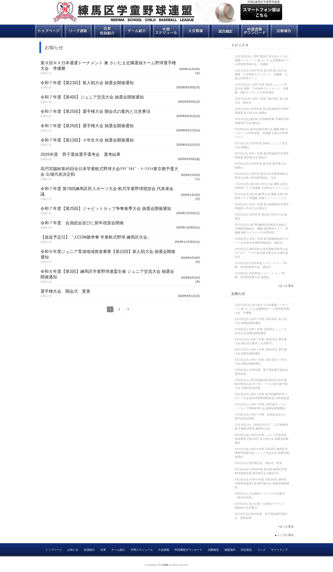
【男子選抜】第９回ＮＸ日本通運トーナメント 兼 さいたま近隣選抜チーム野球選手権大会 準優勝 (262, 60)
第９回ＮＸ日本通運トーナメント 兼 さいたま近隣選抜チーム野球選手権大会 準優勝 (262, 308)
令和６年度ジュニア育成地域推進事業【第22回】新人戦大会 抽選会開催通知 (262, 438)
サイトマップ (279, 549)
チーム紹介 (118, 549)
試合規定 (246, 549)
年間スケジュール (142, 549)
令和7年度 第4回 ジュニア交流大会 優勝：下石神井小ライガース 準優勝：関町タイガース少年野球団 (261, 88)
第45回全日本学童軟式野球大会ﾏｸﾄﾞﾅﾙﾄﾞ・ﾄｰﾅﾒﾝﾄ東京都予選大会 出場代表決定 (261, 252)
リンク (261, 549)
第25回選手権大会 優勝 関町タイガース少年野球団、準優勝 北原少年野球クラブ (261, 133)
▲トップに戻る (284, 535)
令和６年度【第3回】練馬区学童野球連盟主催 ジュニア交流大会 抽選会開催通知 (262, 452)
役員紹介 (89, 549)
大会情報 (163, 549)
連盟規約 (229, 549)
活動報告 (213, 549)
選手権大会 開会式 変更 (265, 463)
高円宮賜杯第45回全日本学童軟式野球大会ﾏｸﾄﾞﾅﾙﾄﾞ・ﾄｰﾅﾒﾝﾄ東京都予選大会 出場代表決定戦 (261, 384)
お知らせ (238, 293)
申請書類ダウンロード (188, 549)
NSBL (166, 565)
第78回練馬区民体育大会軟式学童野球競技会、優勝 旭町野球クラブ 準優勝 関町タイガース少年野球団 (261, 228)
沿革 (103, 549)
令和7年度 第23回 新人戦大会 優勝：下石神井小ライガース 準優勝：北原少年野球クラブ (261, 74)
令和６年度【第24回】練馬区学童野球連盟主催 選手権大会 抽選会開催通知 (262, 483)
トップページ (53, 549)
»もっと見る (286, 285)
